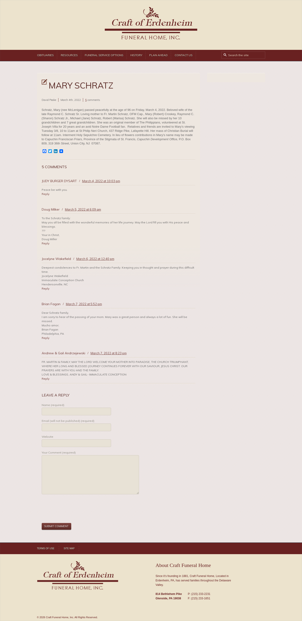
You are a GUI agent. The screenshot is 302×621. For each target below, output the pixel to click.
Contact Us (184, 55)
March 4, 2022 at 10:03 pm (101, 181)
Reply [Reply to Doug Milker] (45, 243)
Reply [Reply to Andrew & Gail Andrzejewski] (45, 378)
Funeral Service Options (104, 55)
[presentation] (77, 509)
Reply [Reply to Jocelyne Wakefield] (45, 288)
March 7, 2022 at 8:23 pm (109, 353)
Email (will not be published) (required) (68, 421)
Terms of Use (45, 548)
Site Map (69, 548)
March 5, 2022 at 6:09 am (83, 209)
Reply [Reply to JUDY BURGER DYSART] (45, 194)
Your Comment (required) (59, 452)
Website (47, 436)
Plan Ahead (158, 55)
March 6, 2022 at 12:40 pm (95, 259)
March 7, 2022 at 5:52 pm (84, 304)
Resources (69, 55)
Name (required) (53, 405)
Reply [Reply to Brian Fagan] (45, 338)
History (136, 55)
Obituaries (45, 55)
